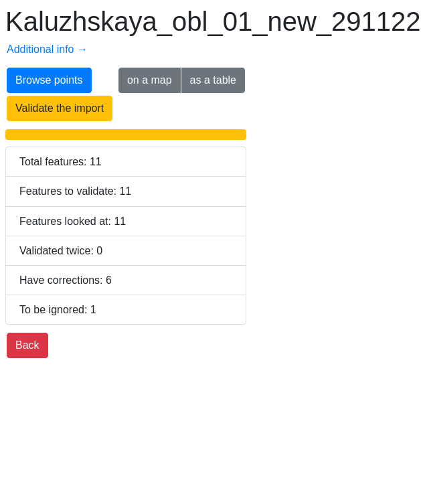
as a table (213, 80)
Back (27, 345)
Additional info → (47, 49)
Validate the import (59, 108)
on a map (149, 80)
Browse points (49, 80)
